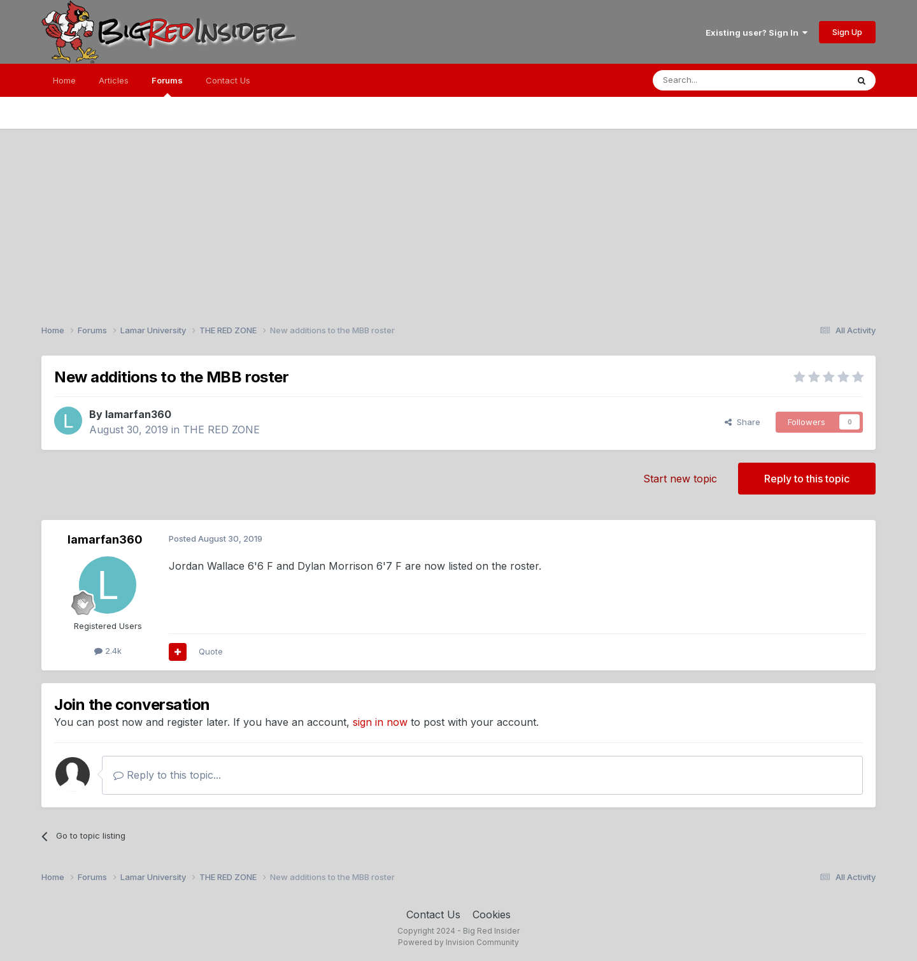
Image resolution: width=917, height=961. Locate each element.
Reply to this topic (806, 478)
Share (742, 422)
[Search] (718, 80)
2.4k (108, 651)
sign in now (380, 722)
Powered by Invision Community (458, 942)
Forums (167, 86)
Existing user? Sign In (756, 32)
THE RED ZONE (221, 429)
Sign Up (847, 32)
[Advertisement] (458, 218)
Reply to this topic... (167, 775)
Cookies (492, 914)
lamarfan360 (138, 414)
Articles (114, 80)
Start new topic (680, 478)
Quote (211, 651)
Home (64, 80)
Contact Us (228, 80)
